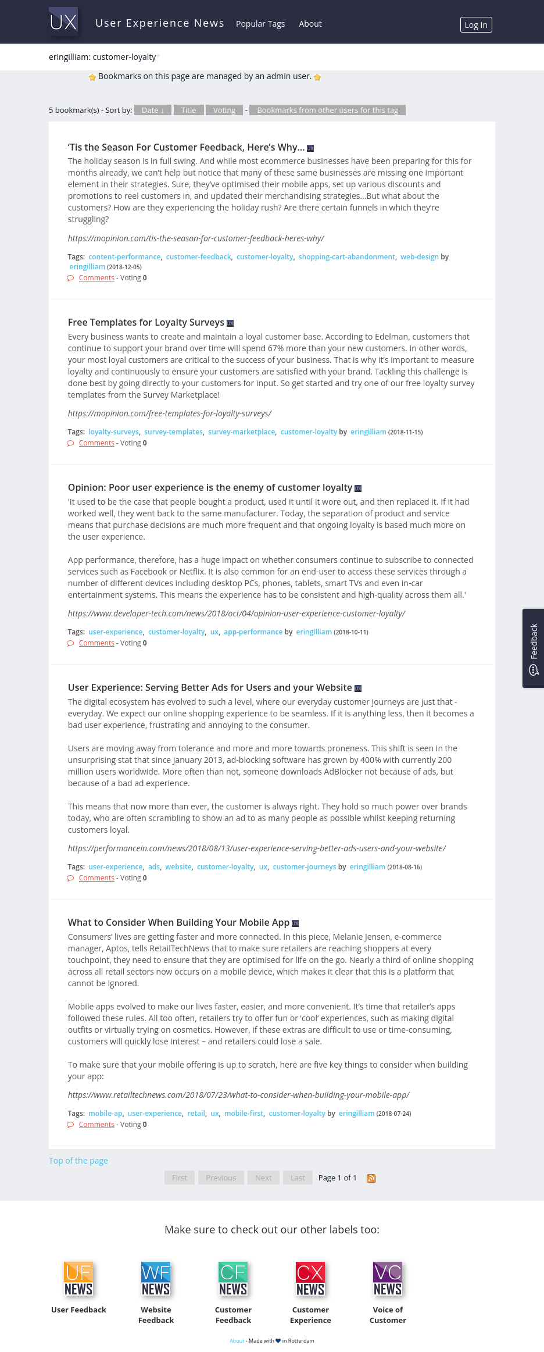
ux (214, 632)
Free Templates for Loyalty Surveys (146, 322)
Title (188, 110)
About (310, 23)
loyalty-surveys (113, 432)
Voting (224, 110)
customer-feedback (198, 257)
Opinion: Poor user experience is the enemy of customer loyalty (210, 487)
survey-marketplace (241, 432)
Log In (476, 24)
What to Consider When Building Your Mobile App (179, 922)
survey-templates (173, 432)
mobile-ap (105, 1113)
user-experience (115, 632)
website (179, 867)
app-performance (253, 632)
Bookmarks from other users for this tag (327, 110)
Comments (96, 278)
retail (196, 1113)
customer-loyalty (265, 257)
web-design (419, 257)
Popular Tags (260, 23)
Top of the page (78, 1160)
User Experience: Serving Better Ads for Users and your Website (210, 687)
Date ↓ (153, 110)
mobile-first (243, 1113)
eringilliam (88, 267)
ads (154, 867)
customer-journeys (304, 867)
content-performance (124, 257)
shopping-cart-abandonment (347, 257)
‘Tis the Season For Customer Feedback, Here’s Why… (186, 147)
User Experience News (160, 23)
